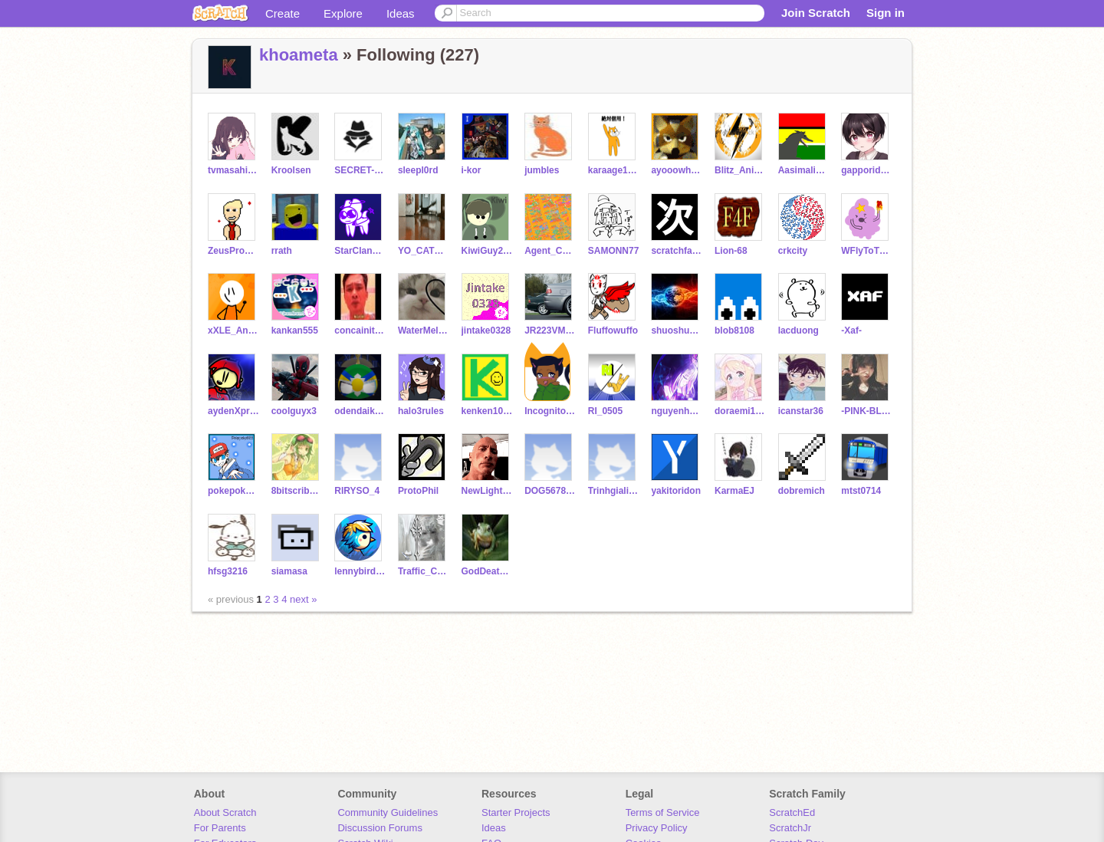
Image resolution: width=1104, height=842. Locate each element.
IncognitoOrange (550, 411)
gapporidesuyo (866, 170)
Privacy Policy (657, 828)
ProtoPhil (418, 490)
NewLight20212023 (487, 490)
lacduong (798, 330)
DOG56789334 (550, 490)
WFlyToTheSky (866, 250)
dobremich (801, 490)
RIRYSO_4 (357, 490)
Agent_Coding (550, 250)
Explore (343, 13)
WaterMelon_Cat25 (423, 330)
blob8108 (734, 330)
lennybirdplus (360, 571)
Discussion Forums (379, 828)
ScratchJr (790, 828)
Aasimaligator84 (804, 170)
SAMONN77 (613, 250)
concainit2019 (360, 330)
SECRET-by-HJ (360, 170)
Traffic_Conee (423, 571)
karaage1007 (613, 170)
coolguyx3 (294, 411)
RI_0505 (605, 411)
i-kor (471, 170)
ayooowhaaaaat (676, 170)
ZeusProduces (233, 250)
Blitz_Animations (740, 170)
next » (303, 599)
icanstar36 (800, 411)
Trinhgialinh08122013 (613, 490)
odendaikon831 (360, 411)
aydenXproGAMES (233, 411)
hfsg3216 (228, 571)
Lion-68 (731, 250)
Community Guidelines (387, 812)
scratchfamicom (676, 250)
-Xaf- (851, 330)
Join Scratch (815, 12)
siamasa (289, 571)
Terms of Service (663, 812)
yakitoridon (676, 490)
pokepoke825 (233, 490)
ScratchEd (792, 812)
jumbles (541, 170)
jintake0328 (486, 330)
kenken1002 (487, 411)
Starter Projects (515, 812)
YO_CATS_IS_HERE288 (423, 250)
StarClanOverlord (360, 250)
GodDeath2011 (487, 571)
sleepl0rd (418, 170)
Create (282, 13)
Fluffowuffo (613, 330)
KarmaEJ (734, 490)
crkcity (793, 250)
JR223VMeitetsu (550, 330)
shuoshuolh (676, 330)
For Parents (220, 828)
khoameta (298, 54)
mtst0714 (861, 490)
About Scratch (225, 812)
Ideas (400, 13)
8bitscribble (297, 490)
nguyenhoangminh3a (676, 411)
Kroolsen (291, 170)
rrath (281, 250)
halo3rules (421, 411)
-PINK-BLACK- (866, 411)
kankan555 (294, 330)
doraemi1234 (740, 411)
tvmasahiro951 (233, 170)
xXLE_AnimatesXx (233, 330)
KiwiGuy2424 (487, 250)
